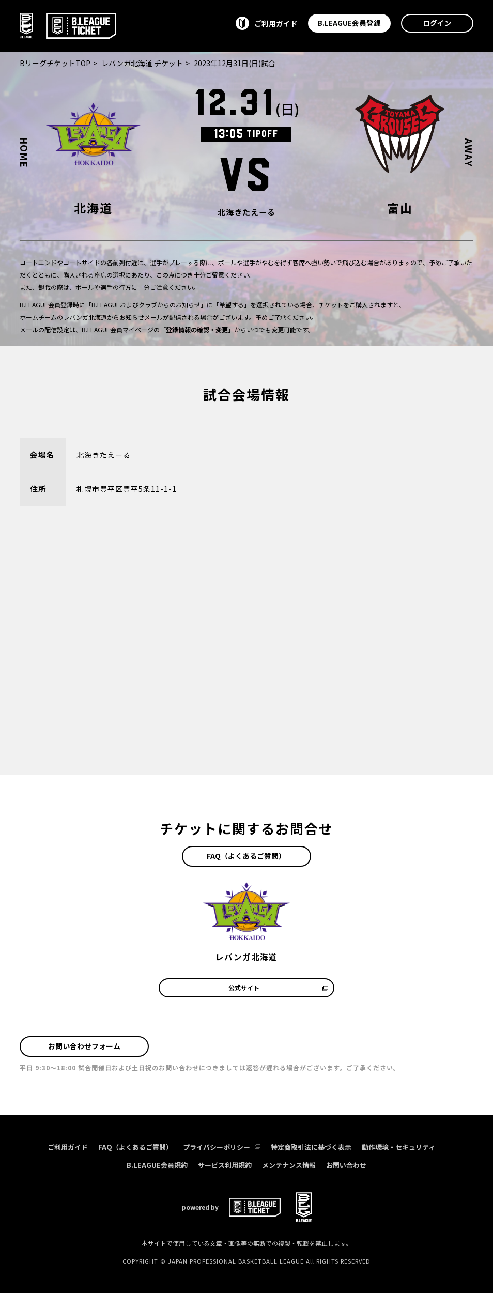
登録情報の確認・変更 (197, 329)
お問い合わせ (346, 1165)
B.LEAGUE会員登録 (349, 23)
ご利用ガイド (68, 1147)
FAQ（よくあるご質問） (246, 856)
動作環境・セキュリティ (398, 1147)
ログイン (437, 23)
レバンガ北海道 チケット (142, 63)
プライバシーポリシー (221, 1147)
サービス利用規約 (225, 1165)
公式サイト (278, 987)
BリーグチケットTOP (55, 63)
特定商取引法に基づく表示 (311, 1147)
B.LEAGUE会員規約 (157, 1165)
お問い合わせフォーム (84, 1046)
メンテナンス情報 (289, 1165)
